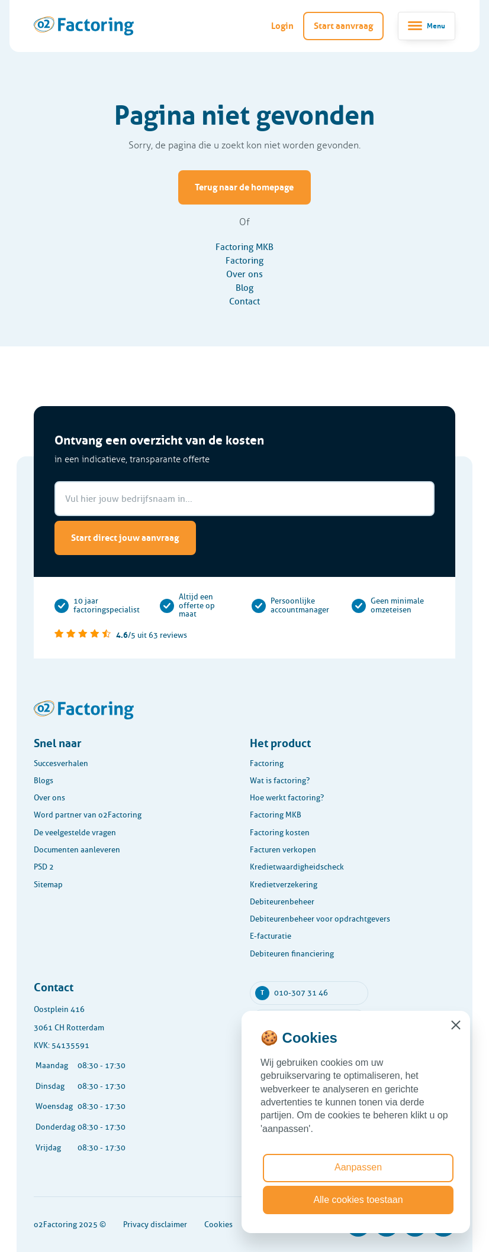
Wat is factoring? (280, 781)
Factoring (244, 260)
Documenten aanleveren (77, 850)
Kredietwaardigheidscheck (297, 867)
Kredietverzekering (283, 885)
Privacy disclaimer (155, 1224)
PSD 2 (44, 867)
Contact (244, 301)
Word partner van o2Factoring (87, 815)
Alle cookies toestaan (358, 1200)
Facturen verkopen (283, 850)
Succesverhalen (61, 763)
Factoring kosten (280, 833)
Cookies (218, 1224)
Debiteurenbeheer (282, 902)
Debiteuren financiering (292, 954)
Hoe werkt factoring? (287, 798)
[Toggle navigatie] (426, 26)
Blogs (43, 781)
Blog (244, 287)
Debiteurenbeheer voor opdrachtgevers (320, 919)
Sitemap (48, 885)
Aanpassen (358, 1167)
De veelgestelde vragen (75, 833)
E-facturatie (270, 936)
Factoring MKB (244, 246)
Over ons (244, 274)
